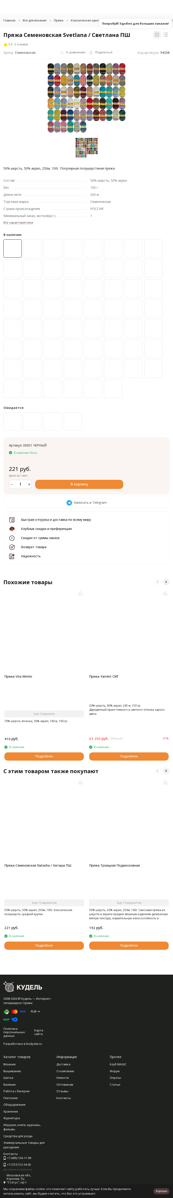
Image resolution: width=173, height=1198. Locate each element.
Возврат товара (33, 547)
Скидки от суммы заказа (40, 538)
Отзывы (62, 1091)
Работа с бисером (16, 1091)
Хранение (10, 1111)
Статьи (115, 1084)
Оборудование (14, 1104)
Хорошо (161, 1191)
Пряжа (58, 20)
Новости (62, 1078)
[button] (157, 581)
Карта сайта (38, 1032)
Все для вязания (34, 20)
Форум (115, 1071)
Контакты (63, 1098)
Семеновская (25, 52)
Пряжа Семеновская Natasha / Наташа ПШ (37, 865)
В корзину (79, 484)
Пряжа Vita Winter (18, 676)
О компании (65, 1071)
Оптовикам (64, 1084)
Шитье (8, 1078)
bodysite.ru (34, 1044)
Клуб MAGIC (118, 1064)
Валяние (9, 1084)
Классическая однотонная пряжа (95, 20)
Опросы (115, 1078)
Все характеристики (18, 222)
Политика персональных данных (14, 1032)
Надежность (31, 556)
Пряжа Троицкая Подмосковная (114, 865)
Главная (9, 20)
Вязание (9, 1064)
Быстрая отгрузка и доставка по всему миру (56, 519)
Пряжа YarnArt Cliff (103, 676)
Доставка (63, 1064)
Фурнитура (11, 1118)
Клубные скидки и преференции (46, 529)
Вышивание (12, 1071)
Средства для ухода (17, 1136)
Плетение (10, 1098)
